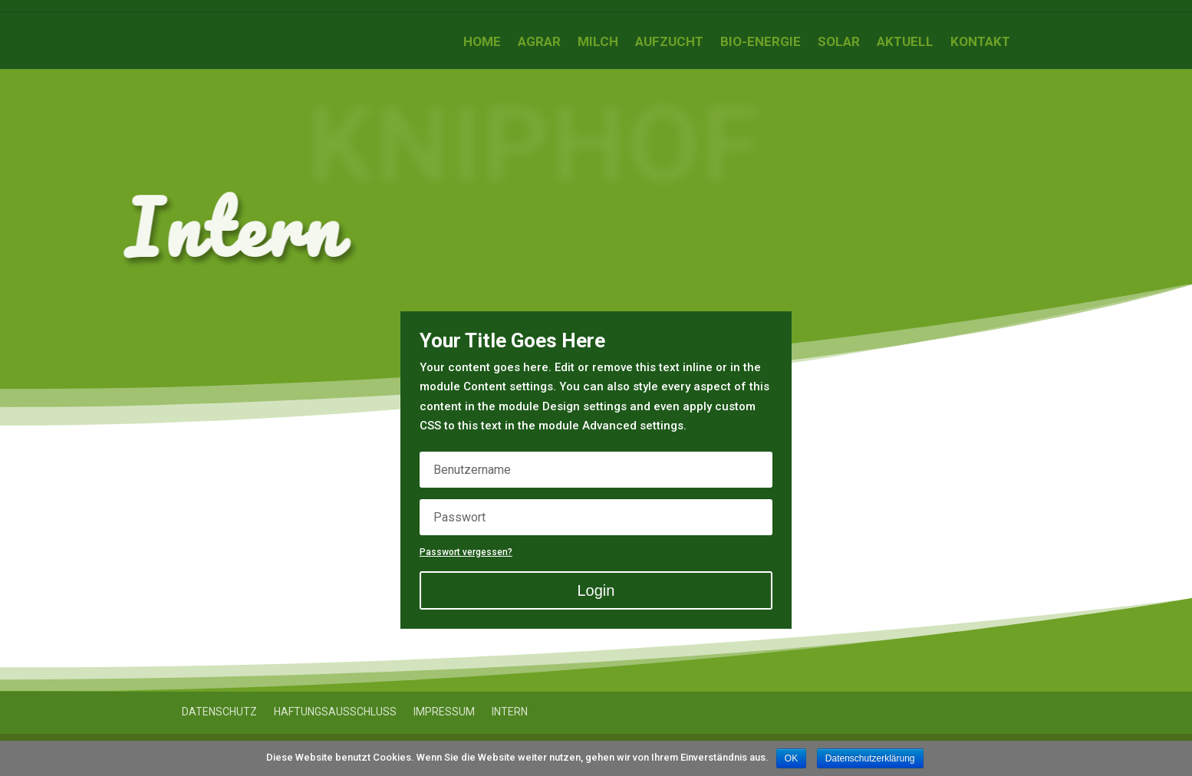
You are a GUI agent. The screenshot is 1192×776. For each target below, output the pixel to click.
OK (791, 758)
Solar (839, 42)
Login (596, 590)
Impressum (444, 711)
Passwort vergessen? (466, 552)
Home (482, 42)
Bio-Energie (760, 42)
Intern (510, 711)
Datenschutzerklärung (870, 758)
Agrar (539, 42)
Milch (598, 42)
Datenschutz (219, 711)
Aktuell (905, 42)
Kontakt (980, 42)
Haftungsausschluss (335, 711)
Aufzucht (669, 42)
